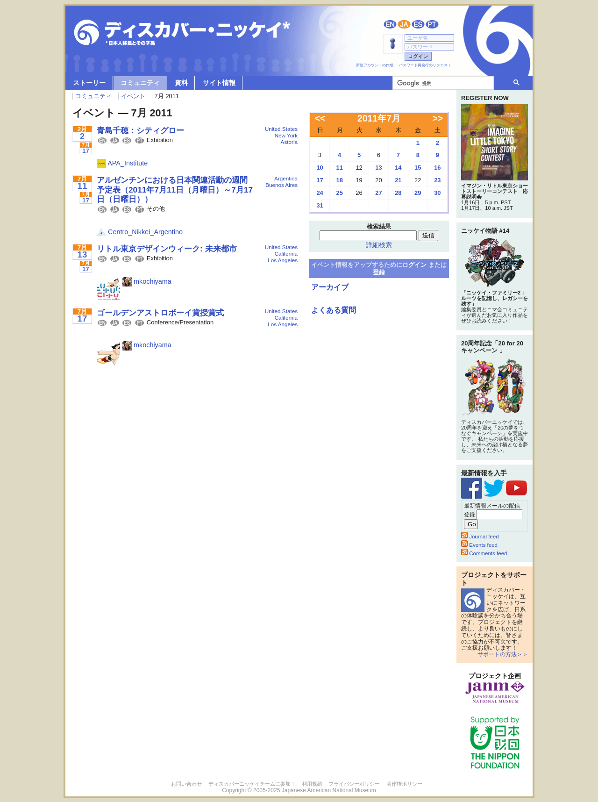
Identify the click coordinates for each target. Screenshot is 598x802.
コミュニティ (140, 82)
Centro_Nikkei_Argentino (140, 232)
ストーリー (89, 82)
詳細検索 (379, 245)
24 (319, 192)
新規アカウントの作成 (374, 65)
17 (319, 180)
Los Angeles (283, 260)
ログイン (414, 264)
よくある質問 (333, 310)
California (286, 254)
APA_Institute (122, 163)
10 (319, 167)
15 (417, 167)
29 (417, 192)
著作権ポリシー (404, 784)
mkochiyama (146, 281)
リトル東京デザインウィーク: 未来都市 (167, 248)
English (390, 24)
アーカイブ (330, 287)
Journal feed (480, 536)
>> (438, 118)
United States (281, 129)
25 (339, 192)
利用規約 (312, 784)
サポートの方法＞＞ (502, 654)
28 (398, 192)
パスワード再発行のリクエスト (425, 65)
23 (437, 180)
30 (437, 192)
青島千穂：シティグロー (140, 130)
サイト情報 (219, 82)
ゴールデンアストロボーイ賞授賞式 (160, 312)
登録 (379, 272)
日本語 (404, 24)
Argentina (286, 178)
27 (378, 192)
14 (398, 167)
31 (319, 205)
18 (339, 180)
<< (320, 118)
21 (398, 180)
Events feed (479, 545)
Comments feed (484, 553)
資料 (181, 82)
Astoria (289, 142)
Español (418, 24)
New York (286, 135)
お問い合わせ (186, 784)
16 (437, 167)
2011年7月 (378, 118)
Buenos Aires (281, 185)
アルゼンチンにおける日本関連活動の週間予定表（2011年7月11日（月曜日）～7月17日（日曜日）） (175, 189)
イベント (133, 96)
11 (339, 167)
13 (378, 167)
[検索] (442, 83)
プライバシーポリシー (354, 784)
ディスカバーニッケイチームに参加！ (252, 784)
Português (432, 24)
